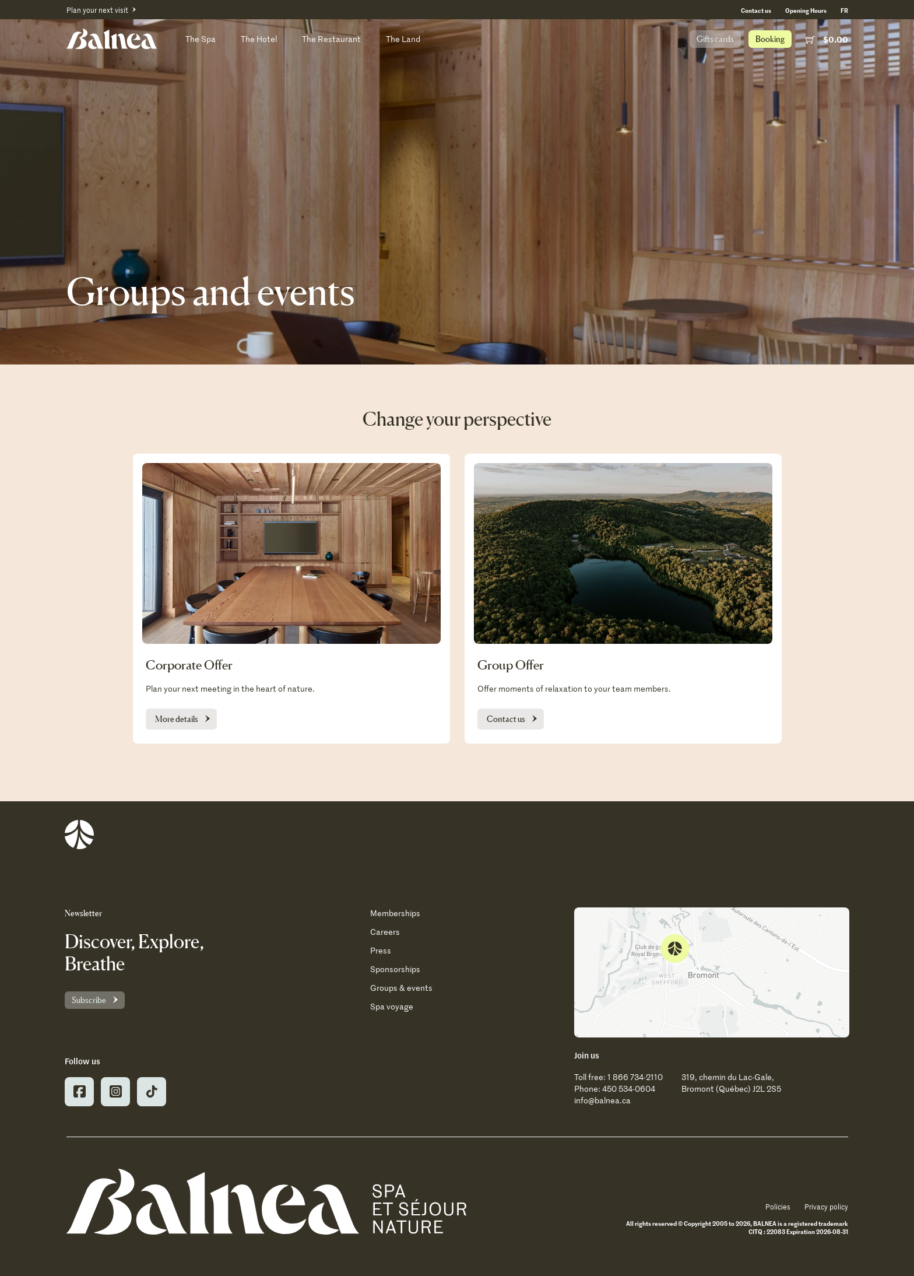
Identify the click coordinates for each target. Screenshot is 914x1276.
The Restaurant (331, 38)
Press (380, 950)
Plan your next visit (97, 10)
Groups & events (401, 987)
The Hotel (259, 38)
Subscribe (89, 1000)
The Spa (200, 38)
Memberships (395, 913)
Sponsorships (395, 968)
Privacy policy (826, 1206)
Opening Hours (806, 10)
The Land (403, 38)
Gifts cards (715, 39)
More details (176, 719)
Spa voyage (391, 1006)
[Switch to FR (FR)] (844, 10)
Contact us (756, 10)
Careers (385, 931)
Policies (777, 1206)
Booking (770, 39)
